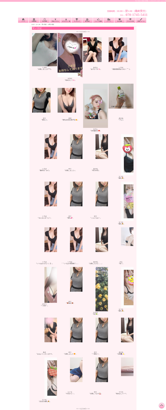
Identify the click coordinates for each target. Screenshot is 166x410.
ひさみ (95, 312)
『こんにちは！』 (95, 218)
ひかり (44, 304)
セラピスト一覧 (66, 20)
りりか (121, 392)
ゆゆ (69, 118)
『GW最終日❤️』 (95, 130)
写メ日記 (44, 24)
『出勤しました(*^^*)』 (44, 69)
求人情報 (119, 20)
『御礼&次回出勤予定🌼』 (70, 120)
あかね (121, 118)
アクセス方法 (130, 20)
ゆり (44, 118)
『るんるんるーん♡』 (44, 218)
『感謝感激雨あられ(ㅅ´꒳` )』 (121, 69)
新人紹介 (87, 20)
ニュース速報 (98, 20)
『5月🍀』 (95, 314)
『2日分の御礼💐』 (44, 401)
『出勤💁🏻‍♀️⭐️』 (121, 354)
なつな (121, 176)
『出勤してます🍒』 (95, 393)
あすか (95, 67)
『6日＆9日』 (95, 170)
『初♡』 (121, 263)
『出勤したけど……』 (95, 263)
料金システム (55, 20)
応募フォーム (141, 20)
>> (89, 32)
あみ (44, 352)
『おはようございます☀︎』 (44, 354)
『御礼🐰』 (44, 120)
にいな (70, 392)
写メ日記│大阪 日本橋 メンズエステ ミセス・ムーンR (150, 1)
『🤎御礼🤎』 (70, 303)
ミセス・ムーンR (35, 24)
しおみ (44, 67)
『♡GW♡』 (44, 305)
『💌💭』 (121, 120)
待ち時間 (44, 20)
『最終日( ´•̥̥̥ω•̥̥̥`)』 (44, 170)
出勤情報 (33, 20)
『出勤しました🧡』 (70, 354)
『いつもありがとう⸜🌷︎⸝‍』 (44, 263)
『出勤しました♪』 (70, 170)
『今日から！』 (70, 393)
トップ (23, 20)
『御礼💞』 (70, 218)
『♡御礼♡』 (95, 354)
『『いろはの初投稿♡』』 (70, 263)
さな (121, 262)
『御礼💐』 (121, 178)
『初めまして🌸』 (70, 80)
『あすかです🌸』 (95, 69)
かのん (95, 129)
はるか (70, 78)
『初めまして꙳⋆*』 (121, 393)
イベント (108, 20)
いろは (121, 67)
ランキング (76, 20)
